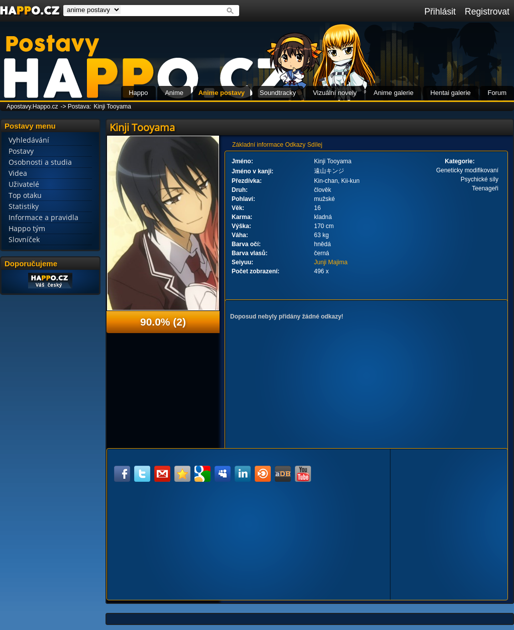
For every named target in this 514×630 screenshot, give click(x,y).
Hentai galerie (451, 92)
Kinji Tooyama (112, 106)
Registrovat (487, 12)
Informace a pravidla (43, 217)
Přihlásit (440, 12)
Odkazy (295, 144)
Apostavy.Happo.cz (32, 106)
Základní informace (257, 144)
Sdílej (314, 144)
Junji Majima (331, 262)
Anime (174, 92)
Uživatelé (24, 184)
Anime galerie (393, 92)
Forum (496, 92)
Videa (18, 173)
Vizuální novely (335, 92)
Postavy (21, 151)
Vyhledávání (29, 140)
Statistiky (24, 206)
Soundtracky (278, 92)
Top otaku (25, 195)
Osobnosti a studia (40, 162)
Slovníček (24, 239)
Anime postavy (221, 92)
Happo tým (27, 228)
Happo (138, 92)
